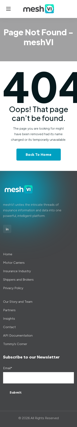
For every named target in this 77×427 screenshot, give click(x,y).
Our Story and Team (17, 302)
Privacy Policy (13, 288)
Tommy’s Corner (15, 344)
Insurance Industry (17, 271)
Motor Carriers (14, 263)
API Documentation (18, 335)
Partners (9, 310)
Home (7, 254)
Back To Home (39, 154)
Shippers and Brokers (18, 280)
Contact (9, 327)
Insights (9, 319)
